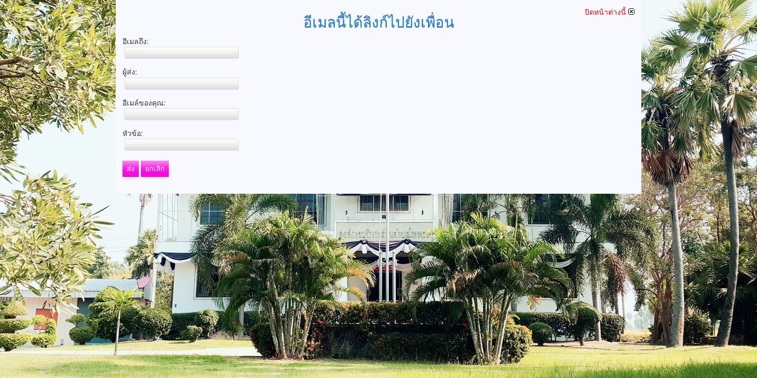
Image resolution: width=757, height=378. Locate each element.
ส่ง (131, 169)
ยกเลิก (155, 169)
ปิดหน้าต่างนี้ (610, 12)
